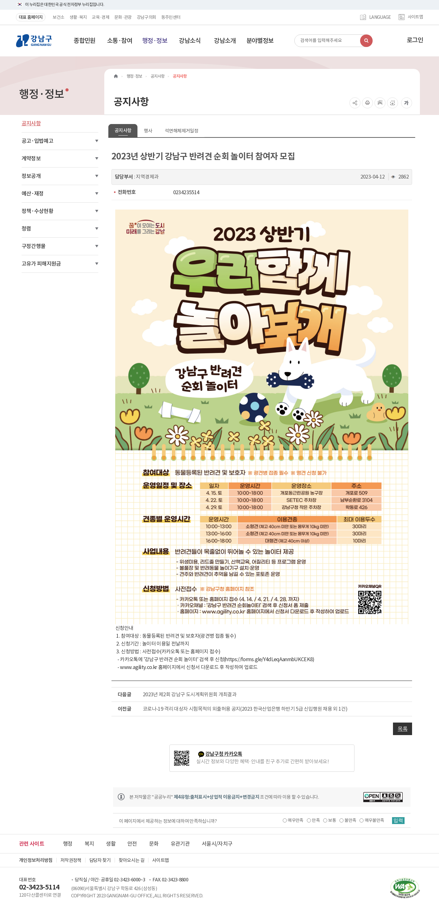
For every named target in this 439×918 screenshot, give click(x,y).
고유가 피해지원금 (41, 263)
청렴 (26, 228)
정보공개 (31, 176)
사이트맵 (415, 17)
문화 (154, 843)
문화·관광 (123, 17)
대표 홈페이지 (31, 17)
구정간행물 (34, 246)
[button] (84, 40)
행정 (68, 843)
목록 (402, 729)
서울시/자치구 (217, 843)
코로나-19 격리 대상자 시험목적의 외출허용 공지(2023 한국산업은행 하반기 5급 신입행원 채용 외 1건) (245, 709)
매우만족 (295, 820)
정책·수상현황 (37, 211)
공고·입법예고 (37, 140)
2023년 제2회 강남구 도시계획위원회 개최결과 (189, 694)
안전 (132, 843)
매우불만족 (374, 820)
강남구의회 (146, 17)
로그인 (415, 40)
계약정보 (31, 158)
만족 (316, 820)
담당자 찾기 (100, 860)
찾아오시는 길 (131, 860)
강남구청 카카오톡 (223, 754)
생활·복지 (78, 17)
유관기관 (180, 843)
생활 (111, 843)
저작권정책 (70, 860)
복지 (89, 843)
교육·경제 (100, 17)
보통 (332, 820)
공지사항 (31, 123)
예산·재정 (33, 193)
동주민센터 (171, 17)
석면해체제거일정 (181, 131)
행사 (148, 131)
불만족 (350, 820)
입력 (398, 820)
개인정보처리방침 (36, 860)
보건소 (58, 17)
